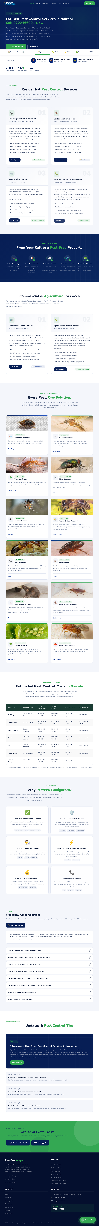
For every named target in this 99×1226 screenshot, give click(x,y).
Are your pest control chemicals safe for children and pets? (49, 957)
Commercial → (15, 368)
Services (53, 3)
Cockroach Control (10, 1183)
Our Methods (9, 1207)
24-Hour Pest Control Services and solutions (26, 1092)
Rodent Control (55, 1171)
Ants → (10, 578)
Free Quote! (89, 3)
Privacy (82, 1223)
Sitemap (91, 1223)
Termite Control (56, 1174)
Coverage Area (9, 1201)
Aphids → (11, 661)
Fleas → (55, 578)
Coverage (45, 3)
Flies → (55, 495)
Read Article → (17, 1062)
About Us (8, 1198)
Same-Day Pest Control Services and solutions (27, 1078)
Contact (7, 1210)
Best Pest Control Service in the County (24, 1106)
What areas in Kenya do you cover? (49, 999)
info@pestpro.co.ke (59, 1201)
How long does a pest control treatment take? (49, 950)
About (38, 3)
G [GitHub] (15, 1177)
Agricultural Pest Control (58, 1184)
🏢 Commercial (27, 52)
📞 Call (18, 1143)
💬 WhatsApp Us (40, 1143)
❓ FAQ (90, 52)
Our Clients (8, 1204)
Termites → (12, 492)
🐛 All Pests (56, 52)
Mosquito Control (56, 1177)
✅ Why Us (80, 52)
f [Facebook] (6, 1177)
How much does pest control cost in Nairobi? (49, 964)
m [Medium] (11, 1177)
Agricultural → (60, 371)
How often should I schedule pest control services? (49, 971)
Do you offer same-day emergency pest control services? (49, 978)
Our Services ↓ (35, 47)
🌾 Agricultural (42, 52)
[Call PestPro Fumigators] (87, 1220)
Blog (59, 3)
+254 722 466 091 (59, 1198)
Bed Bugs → (15, 161)
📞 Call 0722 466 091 (16, 47)
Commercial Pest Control (58, 1181)
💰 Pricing (68, 52)
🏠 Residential (13, 52)
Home (32, 3)
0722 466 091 (58, 1209)
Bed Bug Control (10, 1180)
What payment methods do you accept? (49, 992)
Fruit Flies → (57, 661)
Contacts (66, 3)
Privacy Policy (9, 1213)
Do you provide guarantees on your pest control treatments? (49, 985)
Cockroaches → (61, 162)
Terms (87, 1223)
